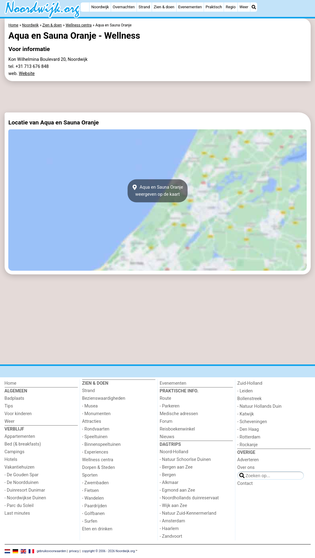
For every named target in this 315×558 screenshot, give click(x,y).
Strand (144, 7)
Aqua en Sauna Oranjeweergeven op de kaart (157, 191)
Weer (243, 7)
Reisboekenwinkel (177, 429)
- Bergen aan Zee (176, 467)
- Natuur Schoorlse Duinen (185, 459)
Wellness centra (97, 459)
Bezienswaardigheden (103, 398)
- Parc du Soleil (19, 505)
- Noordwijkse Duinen (25, 498)
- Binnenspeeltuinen (101, 444)
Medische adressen (179, 413)
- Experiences (95, 452)
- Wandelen (93, 498)
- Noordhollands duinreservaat (189, 498)
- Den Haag (248, 429)
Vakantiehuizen (20, 467)
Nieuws (167, 436)
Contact (245, 483)
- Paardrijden (94, 506)
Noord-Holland (174, 451)
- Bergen (168, 474)
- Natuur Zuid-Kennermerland (188, 513)
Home (11, 383)
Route (165, 398)
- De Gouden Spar (22, 474)
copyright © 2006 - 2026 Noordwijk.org (108, 551)
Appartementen (20, 436)
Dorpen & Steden (98, 467)
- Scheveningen (252, 421)
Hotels (11, 459)
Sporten (90, 475)
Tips (9, 406)
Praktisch (213, 7)
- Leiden (245, 391)
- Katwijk (245, 414)
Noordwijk (100, 7)
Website (27, 73)
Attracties (91, 421)
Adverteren (248, 459)
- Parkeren (169, 406)
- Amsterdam (172, 521)
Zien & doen (164, 7)
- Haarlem (169, 528)
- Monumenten (96, 413)
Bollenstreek (249, 398)
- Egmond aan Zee (177, 490)
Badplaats (14, 398)
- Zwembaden (95, 482)
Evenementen (190, 7)
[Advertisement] (158, 97)
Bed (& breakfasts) (23, 444)
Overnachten (124, 7)
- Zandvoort (171, 536)
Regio (231, 7)
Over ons (245, 467)
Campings (15, 451)
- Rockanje (247, 444)
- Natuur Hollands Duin (259, 406)
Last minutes (17, 513)
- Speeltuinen (95, 436)
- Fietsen (90, 490)
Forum (166, 421)
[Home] (85, 7)
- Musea (90, 406)
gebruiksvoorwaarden (51, 551)
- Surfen (89, 521)
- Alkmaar (169, 482)
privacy (74, 551)
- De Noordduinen (22, 482)
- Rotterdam (248, 437)
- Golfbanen (93, 513)
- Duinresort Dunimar (25, 490)
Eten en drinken (97, 529)
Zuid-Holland (249, 383)
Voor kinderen (18, 413)
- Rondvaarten (96, 429)
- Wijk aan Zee (173, 505)
